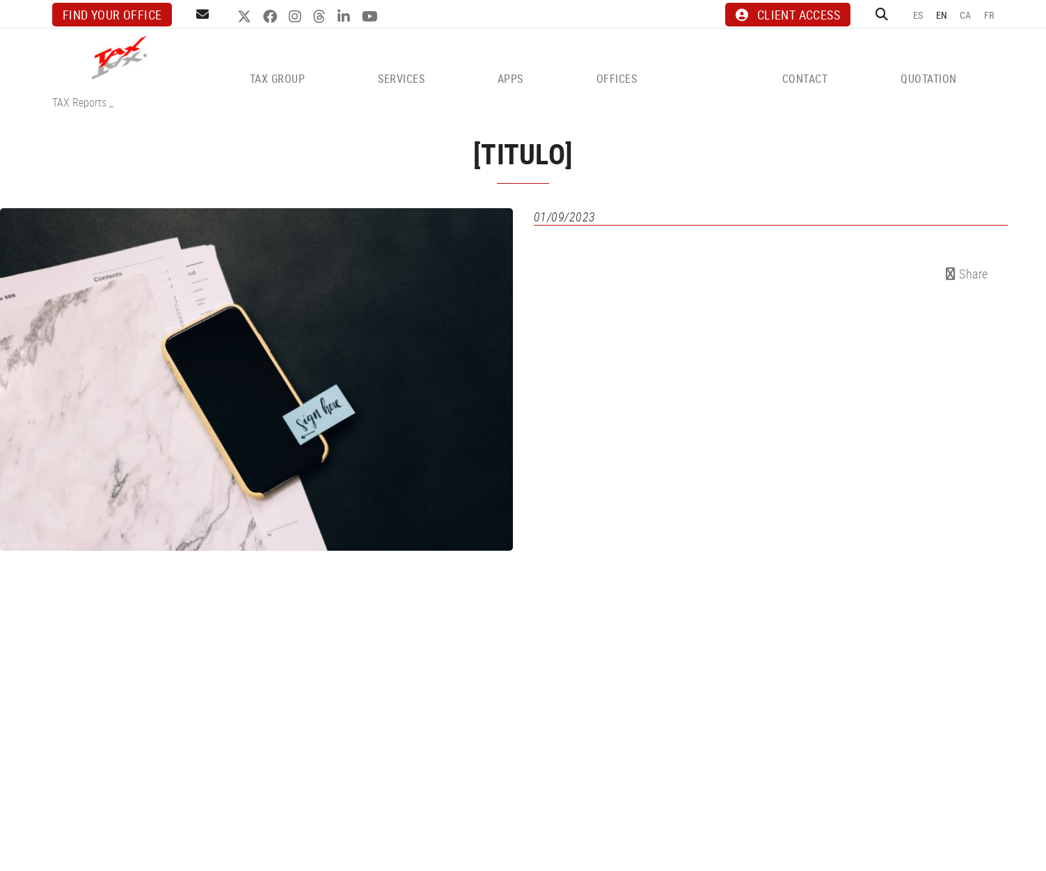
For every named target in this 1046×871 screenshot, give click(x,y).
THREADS (321, 17)
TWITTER (246, 17)
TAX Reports (79, 102)
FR (989, 15)
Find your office (112, 14)
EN (942, 15)
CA (966, 15)
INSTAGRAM (297, 17)
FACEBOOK (271, 17)
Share (967, 273)
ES (918, 15)
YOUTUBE (371, 17)
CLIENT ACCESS (788, 14)
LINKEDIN (346, 17)
